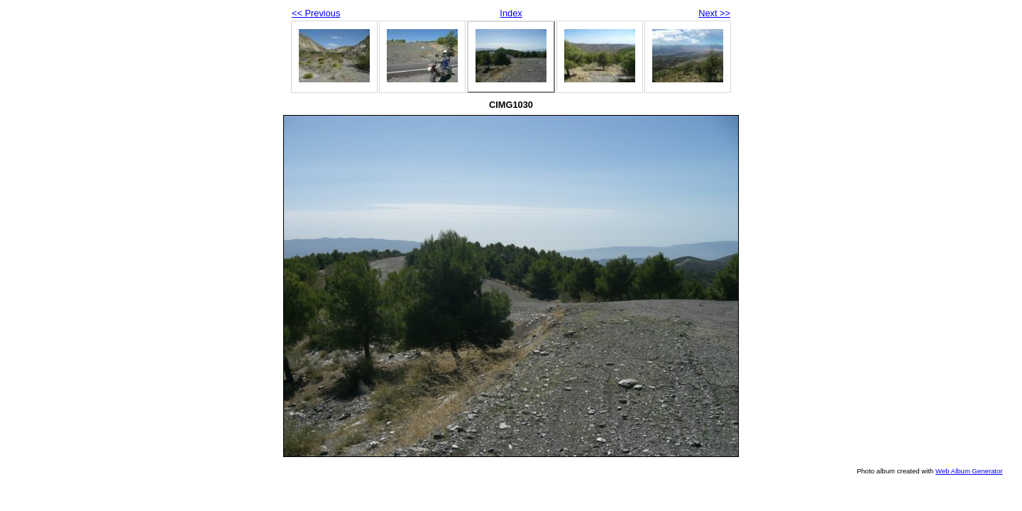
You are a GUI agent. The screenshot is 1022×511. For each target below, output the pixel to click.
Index (511, 13)
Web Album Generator (969, 471)
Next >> (714, 13)
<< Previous (316, 13)
